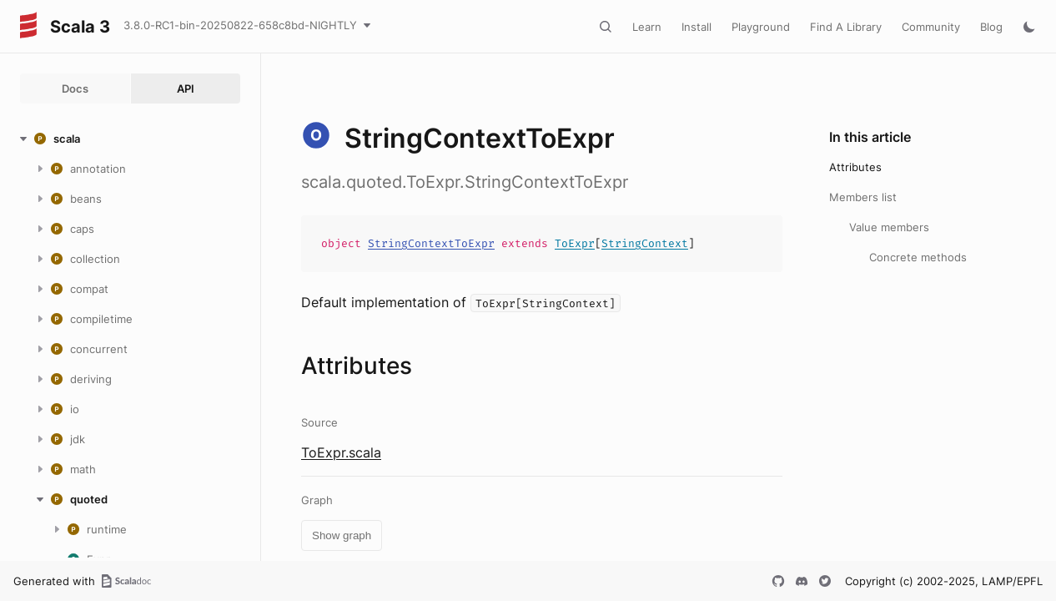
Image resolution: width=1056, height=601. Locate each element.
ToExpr (575, 243)
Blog (991, 26)
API (185, 88)
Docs (75, 88)
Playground (761, 26)
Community (931, 26)
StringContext (644, 243)
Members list (863, 197)
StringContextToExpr (431, 243)
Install (696, 26)
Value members (889, 227)
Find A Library (846, 26)
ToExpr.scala (341, 452)
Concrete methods (918, 257)
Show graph (341, 535)
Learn (646, 26)
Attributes (855, 167)
